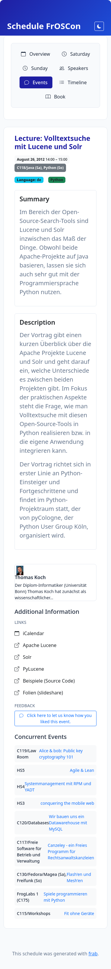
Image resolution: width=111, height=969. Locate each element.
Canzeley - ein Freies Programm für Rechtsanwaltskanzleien (71, 851)
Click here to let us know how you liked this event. (55, 718)
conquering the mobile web (67, 803)
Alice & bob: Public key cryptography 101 (61, 754)
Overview (35, 54)
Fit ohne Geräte (79, 913)
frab (93, 953)
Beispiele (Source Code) (45, 681)
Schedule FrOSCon (44, 25)
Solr (23, 657)
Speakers (73, 68)
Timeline (73, 82)
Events (36, 82)
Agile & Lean (82, 770)
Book (55, 96)
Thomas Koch (30, 577)
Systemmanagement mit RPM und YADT (58, 787)
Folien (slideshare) (39, 692)
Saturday (76, 54)
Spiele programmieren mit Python (65, 897)
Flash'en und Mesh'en (79, 877)
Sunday (35, 68)
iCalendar (29, 633)
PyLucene (29, 669)
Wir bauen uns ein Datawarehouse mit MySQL (68, 823)
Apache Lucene (36, 645)
